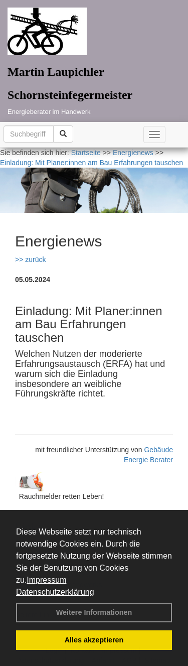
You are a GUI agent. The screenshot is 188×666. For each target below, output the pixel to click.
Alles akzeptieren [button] (94, 640)
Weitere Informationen (94, 612)
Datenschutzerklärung (55, 592)
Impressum (46, 580)
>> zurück (30, 259)
